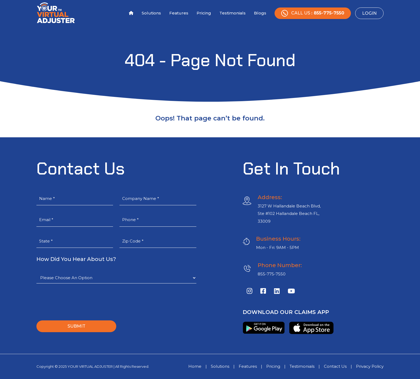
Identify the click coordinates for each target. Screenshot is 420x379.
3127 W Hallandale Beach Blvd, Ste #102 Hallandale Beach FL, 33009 (289, 213)
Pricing (204, 13)
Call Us (312, 13)
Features (178, 13)
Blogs (260, 13)
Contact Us (335, 366)
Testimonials (232, 13)
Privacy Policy (370, 366)
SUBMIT (76, 326)
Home (194, 366)
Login (369, 13)
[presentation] (77, 301)
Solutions (151, 13)
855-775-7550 (272, 273)
